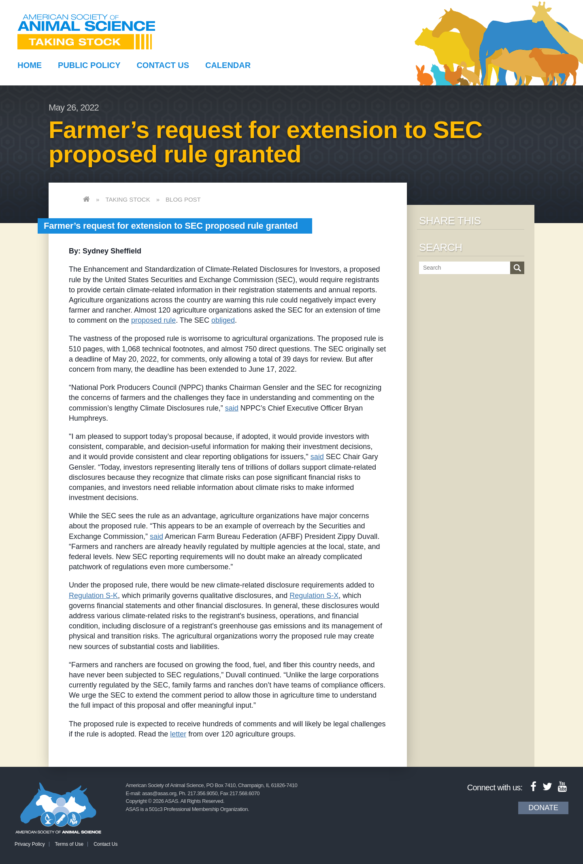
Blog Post (183, 199)
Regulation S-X (313, 596)
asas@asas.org (159, 793)
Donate (543, 808)
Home (29, 65)
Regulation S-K (93, 596)
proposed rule (153, 320)
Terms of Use (69, 844)
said (231, 408)
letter (178, 734)
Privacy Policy (30, 844)
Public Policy (89, 65)
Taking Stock (127, 199)
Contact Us (162, 65)
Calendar (228, 65)
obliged (223, 320)
